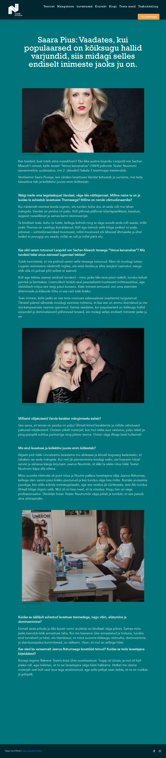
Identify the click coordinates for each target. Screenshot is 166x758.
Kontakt (101, 7)
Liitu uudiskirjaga (148, 16)
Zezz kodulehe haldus (32, 751)
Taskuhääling (148, 7)
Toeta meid (127, 7)
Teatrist (49, 7)
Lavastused (85, 7)
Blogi (113, 7)
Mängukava (65, 7)
